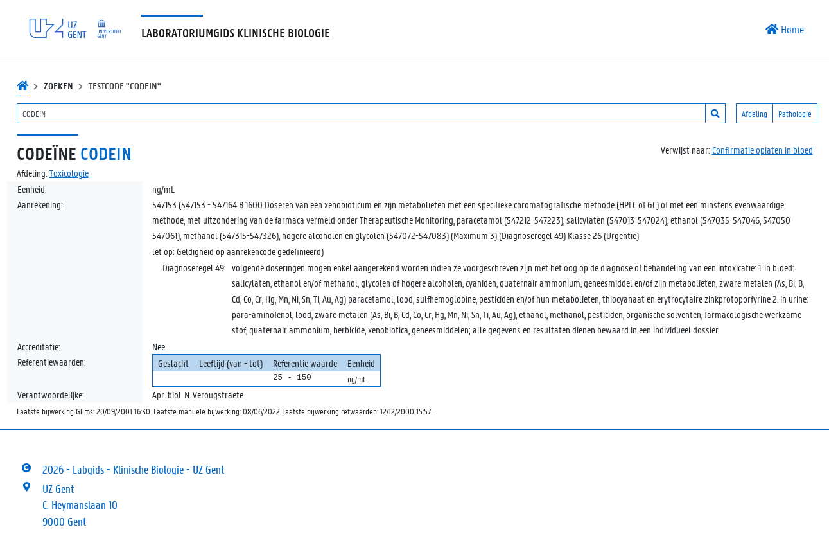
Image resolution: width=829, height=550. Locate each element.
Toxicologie (69, 172)
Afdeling (754, 113)
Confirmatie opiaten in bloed (762, 149)
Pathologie (795, 113)
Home (784, 29)
